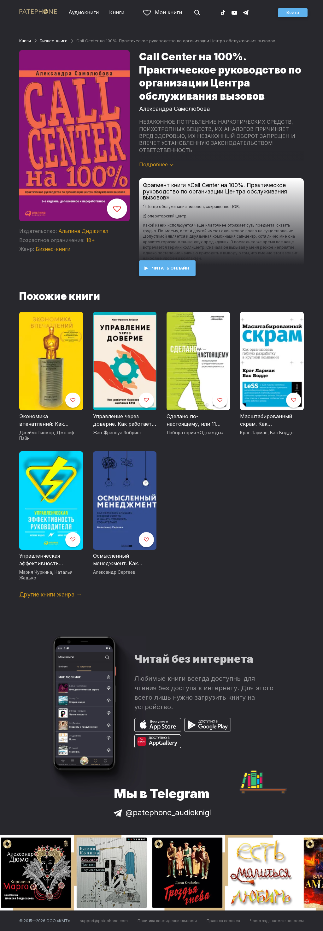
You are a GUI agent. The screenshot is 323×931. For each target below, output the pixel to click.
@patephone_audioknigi (161, 812)
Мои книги (162, 12)
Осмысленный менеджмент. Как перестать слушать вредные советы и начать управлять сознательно (117, 560)
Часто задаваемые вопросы (277, 920)
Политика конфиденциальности (167, 920)
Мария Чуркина (35, 572)
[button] (293, 12)
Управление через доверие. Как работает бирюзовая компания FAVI (122, 420)
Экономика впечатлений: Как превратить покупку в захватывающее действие (47, 420)
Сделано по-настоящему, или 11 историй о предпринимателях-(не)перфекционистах (194, 420)
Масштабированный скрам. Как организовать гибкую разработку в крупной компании (268, 420)
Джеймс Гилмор (36, 432)
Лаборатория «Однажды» (195, 432)
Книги (116, 12)
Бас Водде (282, 432)
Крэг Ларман (253, 432)
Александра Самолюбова (174, 108)
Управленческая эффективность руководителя (39, 560)
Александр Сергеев (114, 572)
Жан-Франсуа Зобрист (117, 432)
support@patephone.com (104, 920)
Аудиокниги (83, 12)
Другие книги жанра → (50, 594)
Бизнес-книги (54, 40)
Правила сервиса (223, 920)
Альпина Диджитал (83, 231)
